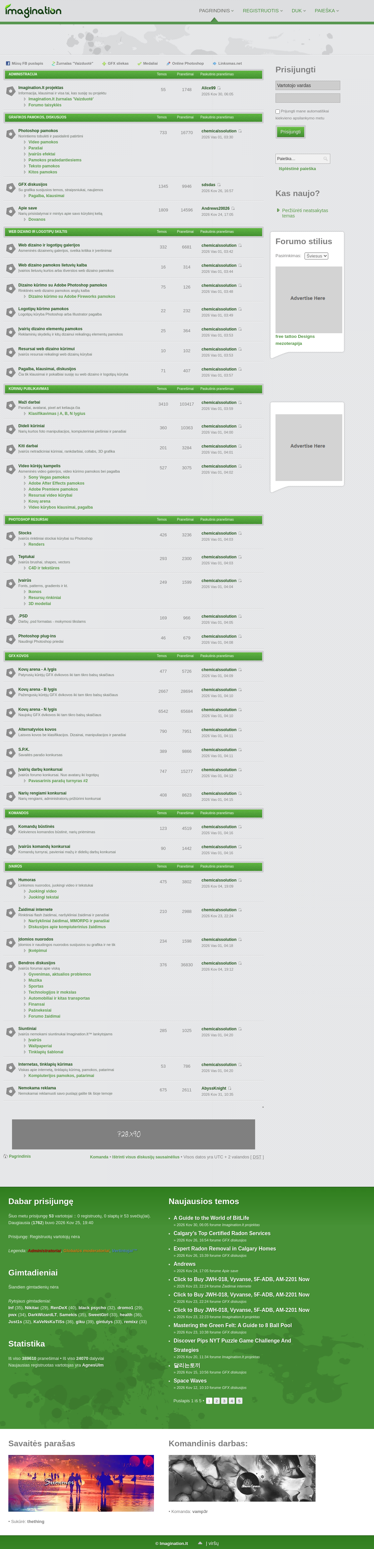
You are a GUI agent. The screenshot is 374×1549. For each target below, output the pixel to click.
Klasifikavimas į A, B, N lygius (56, 413)
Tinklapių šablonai (45, 1052)
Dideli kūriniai (31, 426)
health (126, 1314)
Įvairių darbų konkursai (40, 769)
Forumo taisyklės (44, 105)
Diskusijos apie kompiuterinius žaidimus (67, 927)
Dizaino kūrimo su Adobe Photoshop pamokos (62, 285)
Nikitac (32, 1307)
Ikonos (34, 591)
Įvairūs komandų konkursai (44, 846)
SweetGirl (98, 1314)
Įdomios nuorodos (35, 939)
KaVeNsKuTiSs (48, 1321)
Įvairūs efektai (41, 154)
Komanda (99, 1157)
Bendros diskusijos (36, 963)
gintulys (104, 1321)
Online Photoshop (188, 63)
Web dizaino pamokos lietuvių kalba (52, 265)
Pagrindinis (20, 1156)
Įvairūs (24, 580)
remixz (131, 1321)
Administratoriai (44, 1250)
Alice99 (209, 88)
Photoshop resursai (28, 519)
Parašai (35, 148)
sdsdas (208, 184)
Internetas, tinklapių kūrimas (45, 1064)
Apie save (27, 208)
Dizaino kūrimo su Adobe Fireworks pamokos (71, 296)
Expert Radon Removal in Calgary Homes (225, 1248)
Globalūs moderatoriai (86, 1250)
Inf (11, 1307)
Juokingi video (42, 891)
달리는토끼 (187, 1365)
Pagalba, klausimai (46, 195)
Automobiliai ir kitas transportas (59, 998)
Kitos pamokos (42, 172)
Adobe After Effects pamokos (56, 483)
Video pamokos (43, 142)
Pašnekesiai (39, 1010)
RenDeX (58, 1307)
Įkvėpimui (37, 950)
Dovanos (36, 219)
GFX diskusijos (32, 184)
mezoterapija (288, 343)
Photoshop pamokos (38, 130)
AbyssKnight (214, 1088)
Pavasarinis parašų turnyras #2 (57, 781)
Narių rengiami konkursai (42, 793)
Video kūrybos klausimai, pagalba (60, 507)
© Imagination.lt (171, 1543)
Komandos (18, 813)
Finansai (36, 1004)
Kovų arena (39, 501)
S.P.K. (23, 749)
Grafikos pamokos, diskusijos (37, 117)
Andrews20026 (216, 208)
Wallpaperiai (40, 1046)
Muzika (35, 980)
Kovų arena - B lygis (37, 689)
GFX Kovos (18, 656)
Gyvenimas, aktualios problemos (59, 974)
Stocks (24, 533)
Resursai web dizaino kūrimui (46, 349)
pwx (12, 1314)
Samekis (68, 1314)
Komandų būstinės (36, 826)
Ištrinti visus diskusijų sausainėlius (145, 1157)
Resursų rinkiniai (44, 597)
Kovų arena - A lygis (37, 669)
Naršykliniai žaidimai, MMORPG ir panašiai (69, 921)
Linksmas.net (230, 63)
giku (80, 1321)
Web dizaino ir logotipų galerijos (49, 245)
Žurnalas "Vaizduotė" (75, 63)
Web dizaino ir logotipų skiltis (38, 231)
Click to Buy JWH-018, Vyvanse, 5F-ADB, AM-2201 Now (242, 1279)
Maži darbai (29, 402)
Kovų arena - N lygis (37, 709)
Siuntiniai (27, 1028)
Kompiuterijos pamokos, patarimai (61, 1075)
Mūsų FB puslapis (27, 63)
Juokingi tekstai (43, 897)
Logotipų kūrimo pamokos (43, 309)
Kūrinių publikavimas (29, 389)
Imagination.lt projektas (40, 87)
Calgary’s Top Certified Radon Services (222, 1233)
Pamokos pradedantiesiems (54, 160)
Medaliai (150, 63)
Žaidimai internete (35, 909)
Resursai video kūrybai (50, 495)
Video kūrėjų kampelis (39, 466)
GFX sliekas (118, 63)
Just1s (15, 1321)
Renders (36, 544)
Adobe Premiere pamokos (53, 489)
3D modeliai (39, 603)
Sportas (35, 986)
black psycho (92, 1307)
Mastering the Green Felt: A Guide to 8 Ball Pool (233, 1325)
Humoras (27, 880)
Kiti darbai (28, 446)
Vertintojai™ (124, 1250)
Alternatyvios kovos (37, 729)
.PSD (23, 616)
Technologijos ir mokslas (52, 992)
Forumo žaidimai (44, 1016)
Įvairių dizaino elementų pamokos (50, 329)
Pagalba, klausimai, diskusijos (47, 369)
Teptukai (26, 556)
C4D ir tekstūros (43, 568)
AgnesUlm (93, 1365)
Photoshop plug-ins (37, 636)
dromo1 (126, 1307)
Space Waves (190, 1381)
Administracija (23, 74)
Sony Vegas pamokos (48, 477)
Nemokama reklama (37, 1088)
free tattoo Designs (295, 336)
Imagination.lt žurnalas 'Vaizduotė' (61, 99)
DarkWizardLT (42, 1314)
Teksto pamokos (44, 166)
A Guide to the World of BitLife (211, 1218)
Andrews (185, 1264)
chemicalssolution (219, 131)
